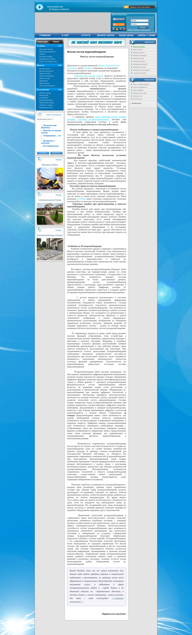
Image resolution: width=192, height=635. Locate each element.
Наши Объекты (138, 49)
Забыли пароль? (134, 30)
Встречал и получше (48, 142)
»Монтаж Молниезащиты (47, 86)
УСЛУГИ (85, 35)
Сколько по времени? (139, 73)
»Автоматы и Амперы (46, 105)
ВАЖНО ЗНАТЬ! (106, 35)
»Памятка (42, 54)
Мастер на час (137, 96)
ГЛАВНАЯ (45, 35)
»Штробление (43, 81)
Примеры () (138, 52)
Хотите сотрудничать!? (140, 87)
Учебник (41, 46)
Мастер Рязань (137, 99)
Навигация (42, 42)
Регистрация (145, 30)
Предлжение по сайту (140, 93)
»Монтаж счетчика (45, 73)
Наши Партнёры (138, 90)
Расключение (43, 89)
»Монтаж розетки (44, 68)
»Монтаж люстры (44, 78)
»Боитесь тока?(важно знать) (48, 61)
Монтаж (40, 65)
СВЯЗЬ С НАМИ (146, 35)
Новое (56, 42)
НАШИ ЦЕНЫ (126, 35)
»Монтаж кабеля (44, 83)
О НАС (65, 35)
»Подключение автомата (46, 103)
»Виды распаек (43, 95)
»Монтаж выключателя (46, 71)
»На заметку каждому (46, 56)
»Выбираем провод (45, 93)
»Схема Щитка (43, 98)
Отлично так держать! (49, 126)
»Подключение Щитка (46, 100)
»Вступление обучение (46, 49)
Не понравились (51, 146)
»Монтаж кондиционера (46, 76)
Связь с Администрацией (141, 84)
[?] (52, 119)
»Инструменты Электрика (47, 59)
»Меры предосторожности (47, 51)
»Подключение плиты (46, 107)
